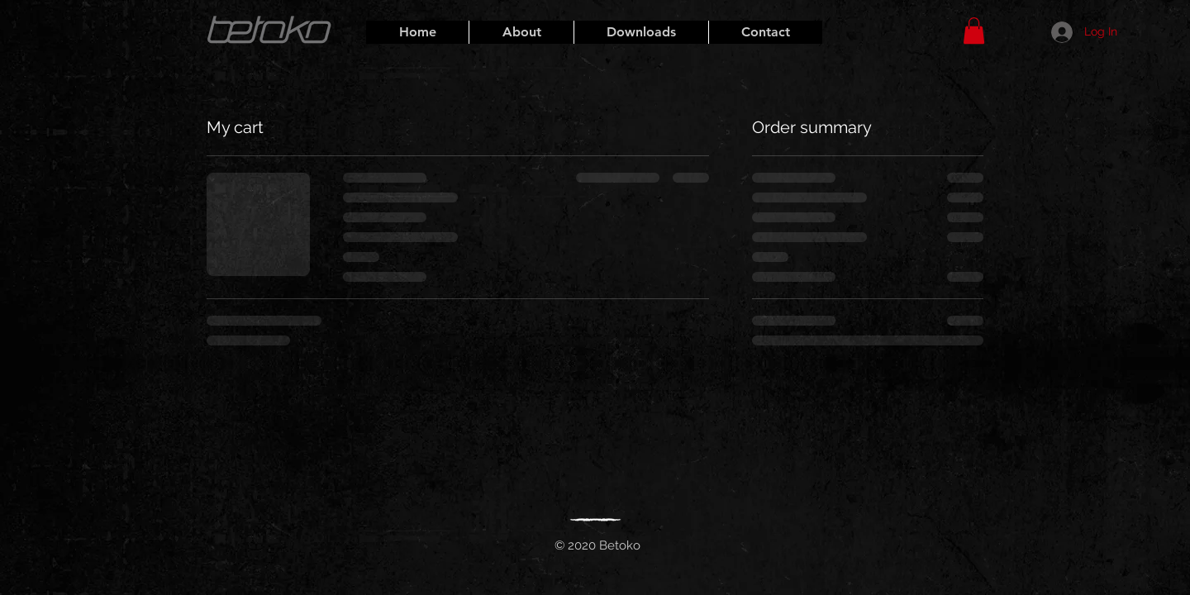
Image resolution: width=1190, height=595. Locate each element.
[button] (974, 30)
